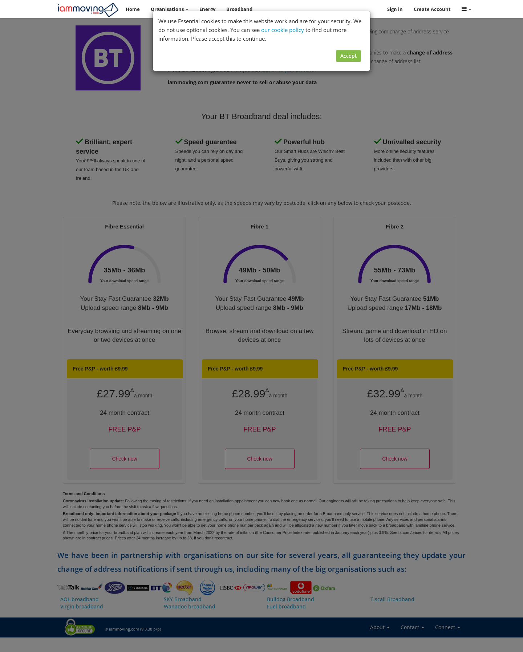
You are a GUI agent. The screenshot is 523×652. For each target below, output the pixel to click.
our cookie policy (282, 29)
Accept (348, 55)
